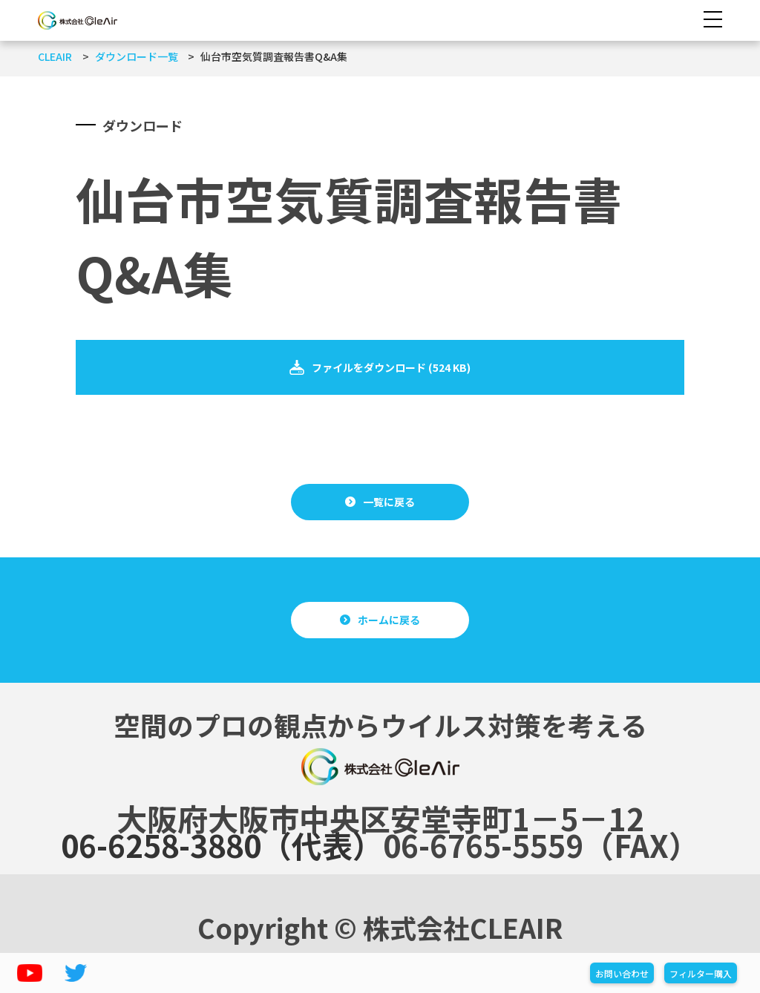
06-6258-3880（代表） (222, 844)
